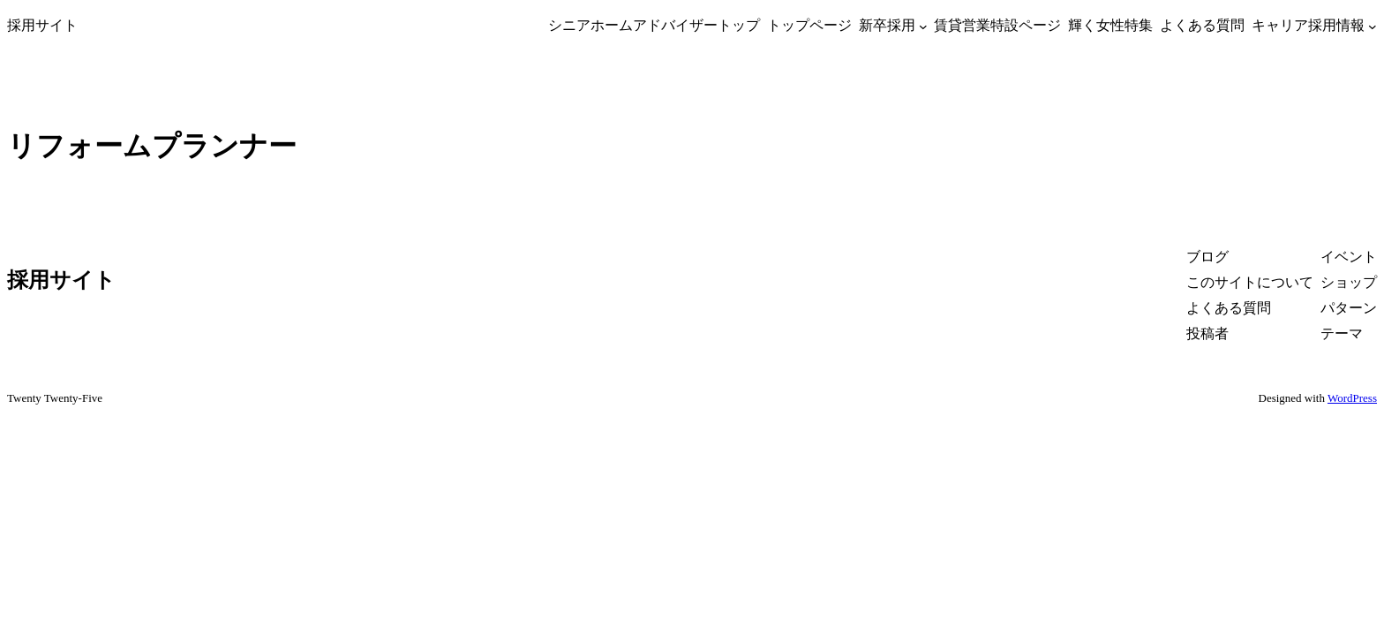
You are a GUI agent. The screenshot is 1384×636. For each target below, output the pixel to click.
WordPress (1352, 398)
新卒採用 (887, 25)
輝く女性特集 (1110, 25)
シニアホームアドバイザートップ (654, 25)
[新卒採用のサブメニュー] (923, 25)
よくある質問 (1202, 25)
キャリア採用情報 (1308, 25)
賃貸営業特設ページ (997, 25)
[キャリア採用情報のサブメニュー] (1372, 25)
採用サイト (42, 25)
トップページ (809, 25)
